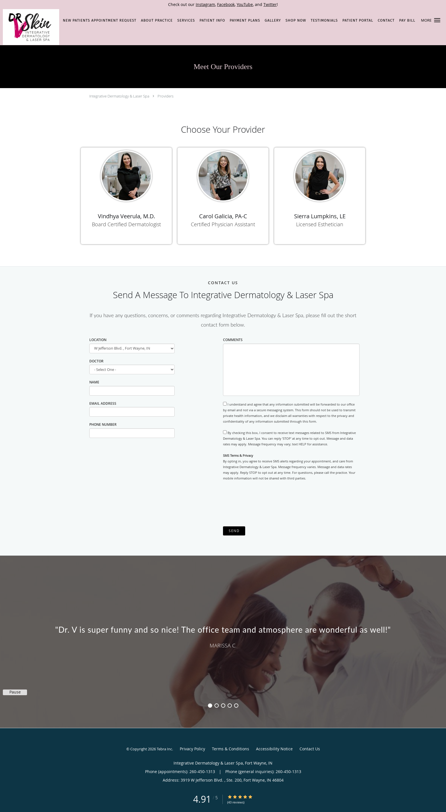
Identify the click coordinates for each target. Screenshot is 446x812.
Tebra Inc (164, 748)
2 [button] (216, 705)
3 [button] (223, 705)
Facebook (226, 4)
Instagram (205, 4)
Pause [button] (15, 692)
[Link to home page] (29, 27)
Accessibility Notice (274, 748)
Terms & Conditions (230, 748)
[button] (437, 20)
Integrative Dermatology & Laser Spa (119, 96)
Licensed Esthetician (319, 224)
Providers (166, 96)
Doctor (96, 361)
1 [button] (210, 705)
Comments (233, 339)
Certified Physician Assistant (223, 224)
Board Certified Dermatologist (126, 224)
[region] (223, 636)
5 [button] (236, 705)
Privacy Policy (192, 748)
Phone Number (103, 424)
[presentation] (266, 504)
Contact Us (310, 748)
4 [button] (229, 705)
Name (94, 382)
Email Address (102, 403)
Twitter (270, 4)
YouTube (245, 4)
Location (97, 339)
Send (234, 530)
